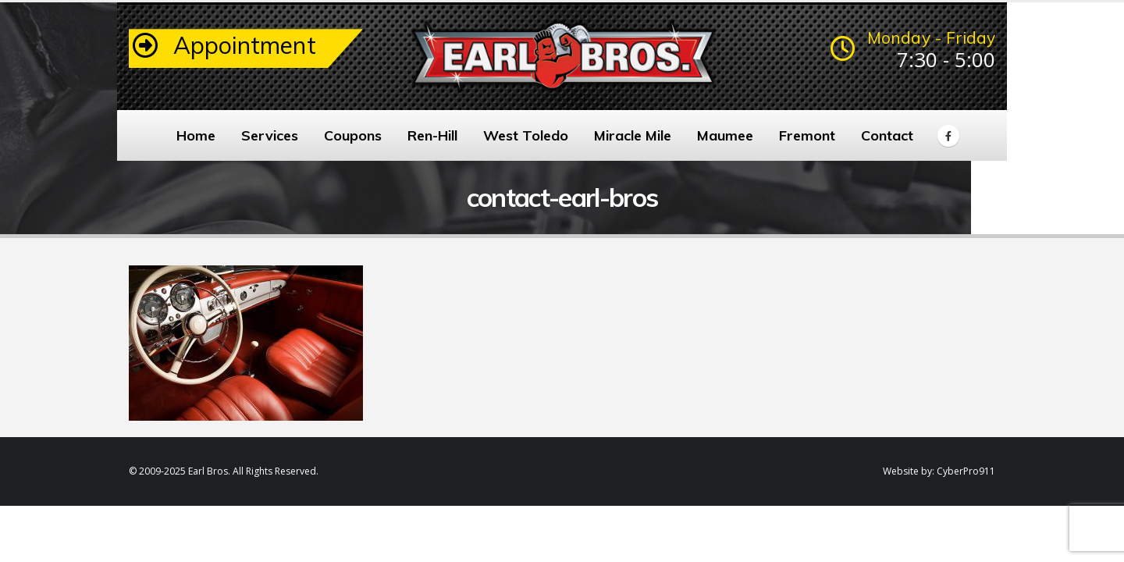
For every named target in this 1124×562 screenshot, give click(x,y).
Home (195, 135)
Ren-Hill (432, 135)
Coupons (353, 135)
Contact (887, 135)
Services (269, 135)
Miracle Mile (632, 135)
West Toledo (525, 135)
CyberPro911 (966, 471)
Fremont (807, 135)
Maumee (725, 135)
